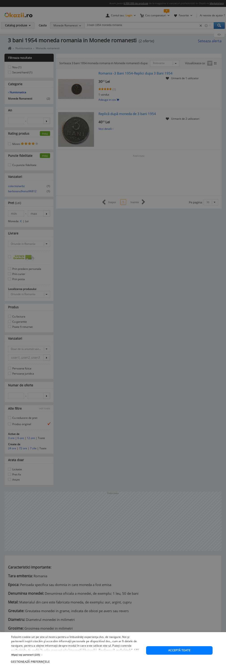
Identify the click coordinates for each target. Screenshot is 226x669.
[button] (76, 666)
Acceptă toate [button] (179, 662)
